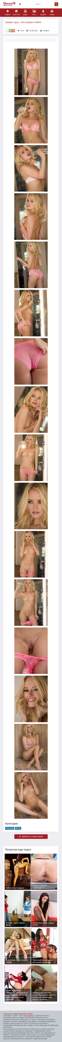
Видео (25, 12)
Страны (52, 12)
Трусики (10, 828)
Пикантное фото (10, 4)
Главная (7, 12)
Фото (34, 12)
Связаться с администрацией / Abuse (18, 1014)
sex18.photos (29, 1016)
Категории (16, 12)
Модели (43, 12)
